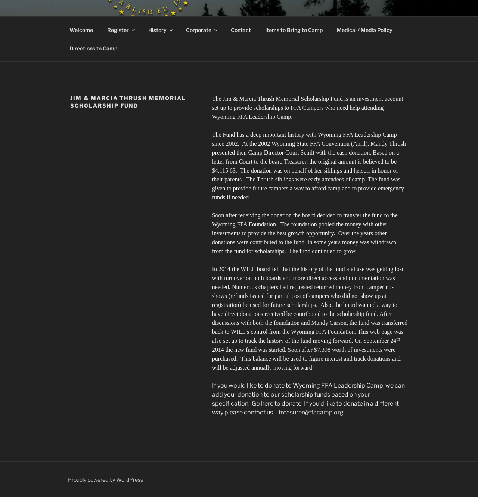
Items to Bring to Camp (294, 30)
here (267, 403)
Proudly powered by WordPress (105, 479)
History (161, 30)
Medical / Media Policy (364, 30)
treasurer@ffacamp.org (311, 412)
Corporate (202, 30)
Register (121, 30)
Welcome (81, 30)
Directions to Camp (93, 48)
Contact (241, 30)
